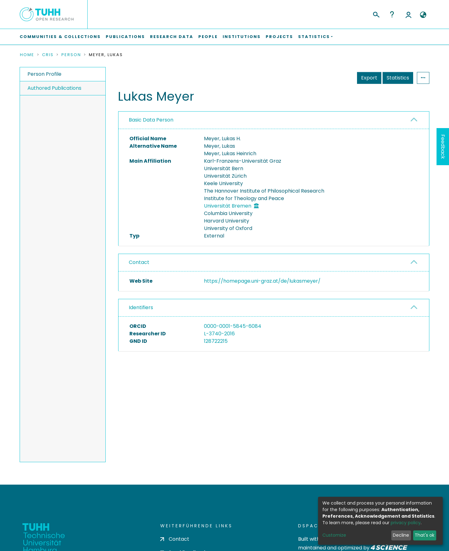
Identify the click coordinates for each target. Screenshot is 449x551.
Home (27, 55)
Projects (279, 37)
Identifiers (141, 307)
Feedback (443, 146)
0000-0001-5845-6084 (232, 326)
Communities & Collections (60, 37)
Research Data (171, 37)
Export (369, 77)
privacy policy (406, 523)
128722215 (216, 341)
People (208, 37)
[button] (423, 15)
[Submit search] (376, 13)
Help (392, 14)
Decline (401, 535)
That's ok (424, 535)
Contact (139, 262)
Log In (408, 14)
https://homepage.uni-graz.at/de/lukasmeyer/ (262, 281)
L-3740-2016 (219, 333)
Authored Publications (54, 88)
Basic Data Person (151, 119)
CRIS (48, 55)
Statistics (398, 77)
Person (71, 55)
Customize (334, 535)
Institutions (242, 37)
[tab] (273, 120)
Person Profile (44, 74)
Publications (125, 37)
